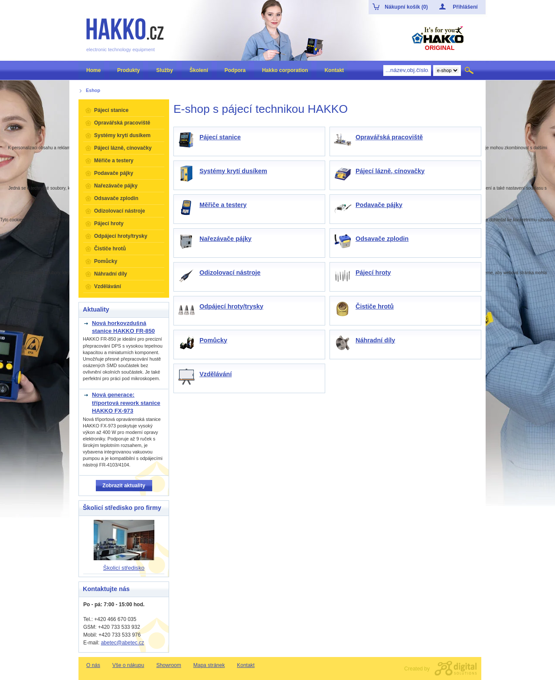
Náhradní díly (375, 340)
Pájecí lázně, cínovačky (390, 171)
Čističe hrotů (375, 306)
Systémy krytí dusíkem (233, 171)
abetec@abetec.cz (122, 643)
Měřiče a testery (223, 204)
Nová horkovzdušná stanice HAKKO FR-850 (123, 327)
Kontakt (246, 665)
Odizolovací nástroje (230, 272)
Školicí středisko (123, 568)
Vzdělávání (215, 374)
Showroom (168, 665)
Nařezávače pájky (225, 238)
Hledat (470, 70)
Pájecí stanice (220, 137)
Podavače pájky (379, 204)
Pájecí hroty (373, 272)
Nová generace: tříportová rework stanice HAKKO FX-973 (126, 402)
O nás (93, 665)
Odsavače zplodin (382, 238)
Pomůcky (213, 340)
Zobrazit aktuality (123, 486)
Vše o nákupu (128, 665)
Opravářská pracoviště (389, 137)
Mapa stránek (209, 665)
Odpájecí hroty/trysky (231, 306)
